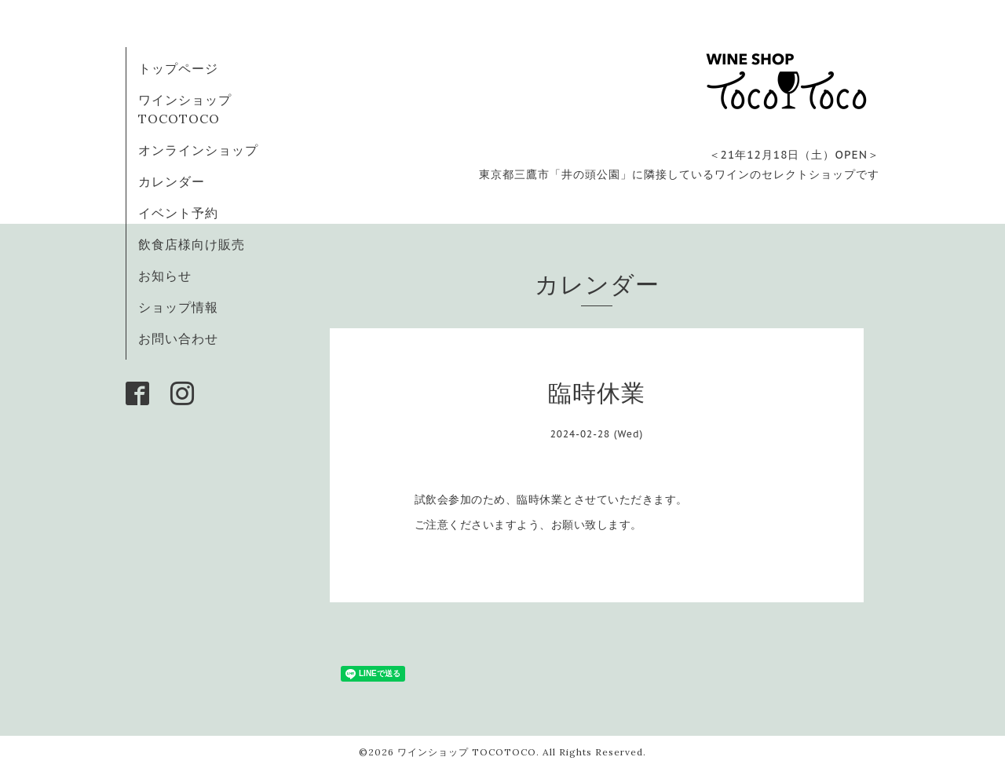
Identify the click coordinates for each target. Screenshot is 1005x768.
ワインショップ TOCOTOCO (466, 752)
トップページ (178, 68)
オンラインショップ (198, 150)
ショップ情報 (178, 307)
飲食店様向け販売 (191, 244)
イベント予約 (178, 213)
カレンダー (171, 181)
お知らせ (165, 275)
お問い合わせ (178, 338)
